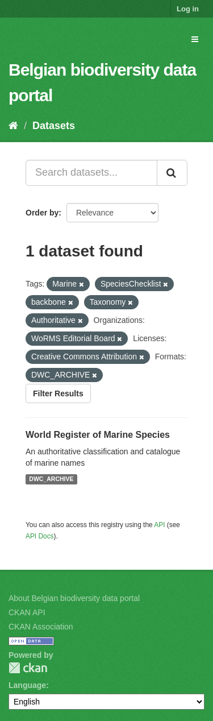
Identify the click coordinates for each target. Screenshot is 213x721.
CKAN (28, 668)
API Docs (40, 536)
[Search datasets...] (91, 173)
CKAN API (27, 612)
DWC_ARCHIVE (51, 479)
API (159, 525)
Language (27, 685)
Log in (188, 9)
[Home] (13, 125)
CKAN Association (41, 626)
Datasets (53, 125)
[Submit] (172, 173)
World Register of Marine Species (98, 435)
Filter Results (58, 393)
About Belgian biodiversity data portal (74, 598)
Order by (42, 212)
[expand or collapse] (194, 39)
